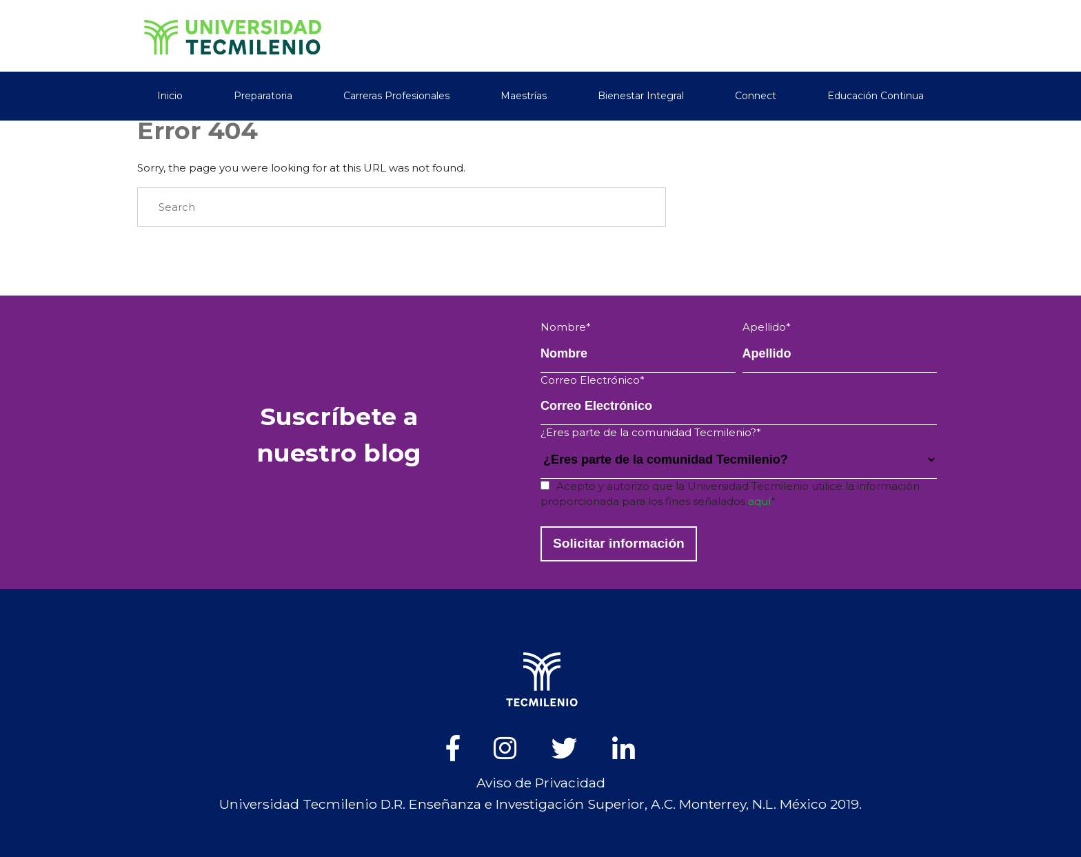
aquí (759, 501)
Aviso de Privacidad (540, 782)
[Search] (401, 207)
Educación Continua (875, 93)
